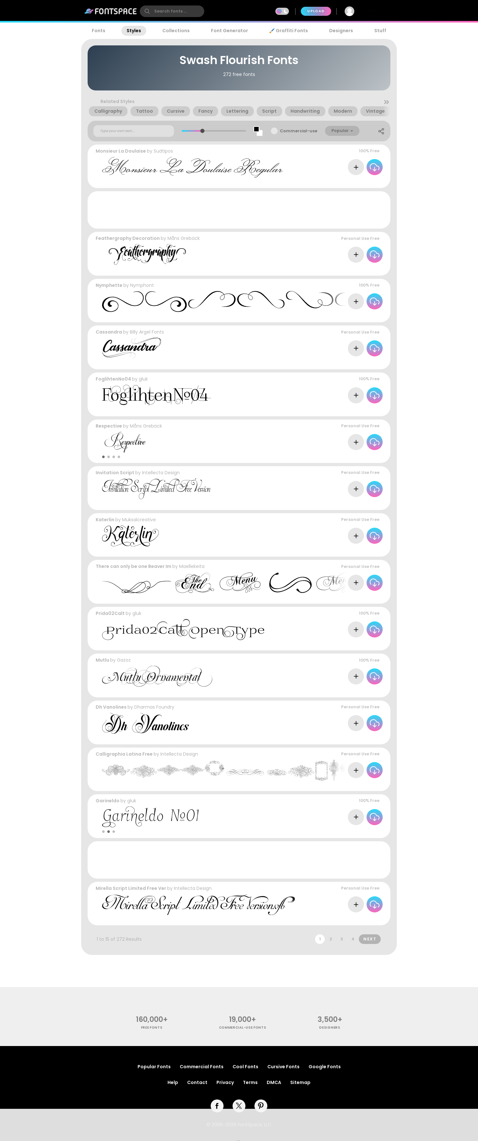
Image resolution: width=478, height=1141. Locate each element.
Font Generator (229, 30)
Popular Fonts (154, 1066)
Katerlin (105, 519)
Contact (197, 1082)
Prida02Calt (110, 613)
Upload (315, 11)
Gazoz (124, 660)
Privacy (225, 1082)
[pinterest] (260, 1105)
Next (369, 939)
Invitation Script (115, 472)
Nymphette (109, 285)
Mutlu (102, 660)
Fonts (98, 30)
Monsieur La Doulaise (121, 151)
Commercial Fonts (202, 1066)
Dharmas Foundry (154, 707)
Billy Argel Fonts (147, 332)
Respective (109, 426)
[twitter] (239, 1105)
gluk (143, 379)
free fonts (152, 1027)
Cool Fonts (245, 1066)
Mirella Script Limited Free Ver (131, 888)
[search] (172, 11)
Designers (341, 30)
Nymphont (142, 285)
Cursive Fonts (283, 1066)
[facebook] (217, 1105)
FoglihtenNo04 (113, 379)
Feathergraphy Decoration (128, 238)
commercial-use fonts (242, 1027)
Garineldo (108, 800)
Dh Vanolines (111, 707)
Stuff (380, 30)
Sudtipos (163, 151)
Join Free (378, 11)
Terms (250, 1082)
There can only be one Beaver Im (133, 566)
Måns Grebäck (183, 238)
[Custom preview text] (133, 131)
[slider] (202, 131)
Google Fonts (325, 1066)
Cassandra (109, 332)
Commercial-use (298, 131)
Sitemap (300, 1082)
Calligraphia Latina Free (124, 754)
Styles (134, 30)
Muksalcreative (139, 519)
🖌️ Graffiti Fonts (288, 30)
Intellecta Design (161, 472)
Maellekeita (192, 566)
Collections (176, 30)
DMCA (274, 1082)
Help (172, 1082)
